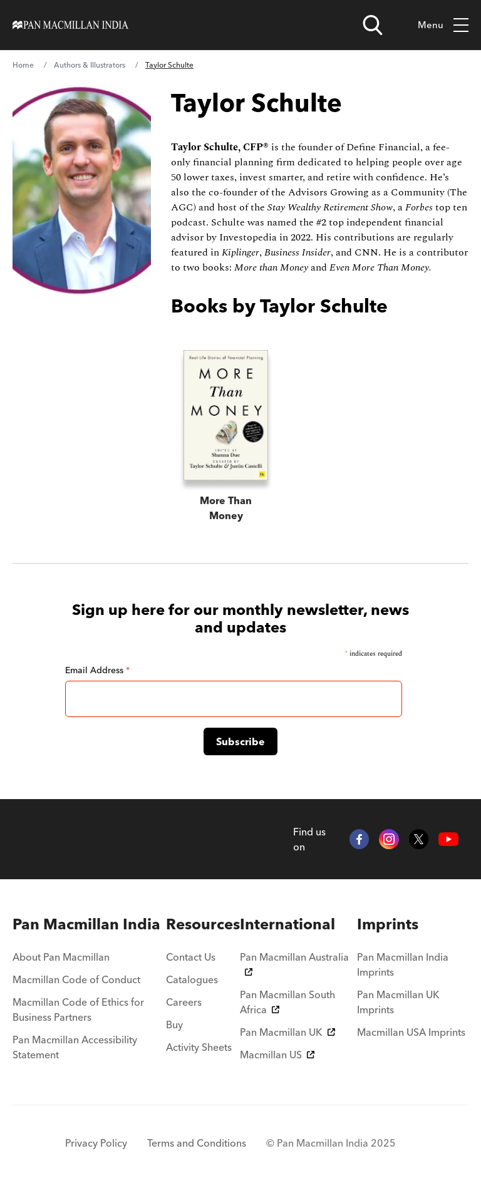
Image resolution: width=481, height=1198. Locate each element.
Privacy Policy (96, 1143)
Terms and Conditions (196, 1143)
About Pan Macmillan (61, 957)
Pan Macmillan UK (287, 1032)
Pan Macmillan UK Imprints (398, 1002)
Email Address (97, 670)
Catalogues (192, 979)
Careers (184, 1002)
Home (23, 65)
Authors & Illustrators (89, 65)
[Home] (70, 25)
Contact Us (190, 957)
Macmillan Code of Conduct (76, 979)
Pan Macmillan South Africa (287, 1002)
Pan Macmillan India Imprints (402, 964)
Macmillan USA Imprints (411, 1032)
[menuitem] (89, 924)
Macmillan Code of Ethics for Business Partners (78, 1009)
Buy (174, 1024)
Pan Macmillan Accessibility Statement (75, 1047)
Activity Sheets (199, 1047)
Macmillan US (277, 1054)
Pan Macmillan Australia (294, 963)
